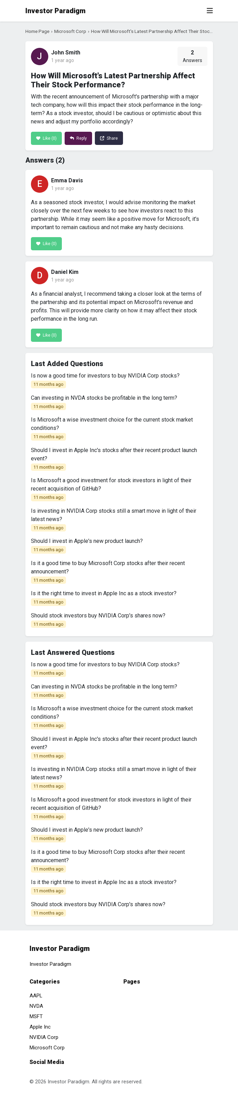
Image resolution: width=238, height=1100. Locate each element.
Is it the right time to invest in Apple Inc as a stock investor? (104, 598)
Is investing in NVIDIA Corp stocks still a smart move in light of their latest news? (113, 520)
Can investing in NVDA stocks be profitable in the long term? (104, 402)
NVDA (36, 1006)
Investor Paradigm (55, 11)
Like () (46, 138)
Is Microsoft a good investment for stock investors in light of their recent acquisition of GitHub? (111, 489)
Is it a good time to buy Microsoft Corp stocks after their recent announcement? (108, 572)
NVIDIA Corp (44, 1037)
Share (109, 138)
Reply (78, 138)
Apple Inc (40, 1027)
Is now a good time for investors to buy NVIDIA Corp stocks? (105, 380)
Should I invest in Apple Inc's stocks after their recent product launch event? (114, 459)
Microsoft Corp (70, 31)
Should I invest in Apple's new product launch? (87, 546)
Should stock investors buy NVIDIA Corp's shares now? (98, 620)
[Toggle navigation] (210, 10)
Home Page (37, 31)
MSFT (36, 1016)
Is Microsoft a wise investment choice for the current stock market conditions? (112, 428)
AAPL (36, 996)
